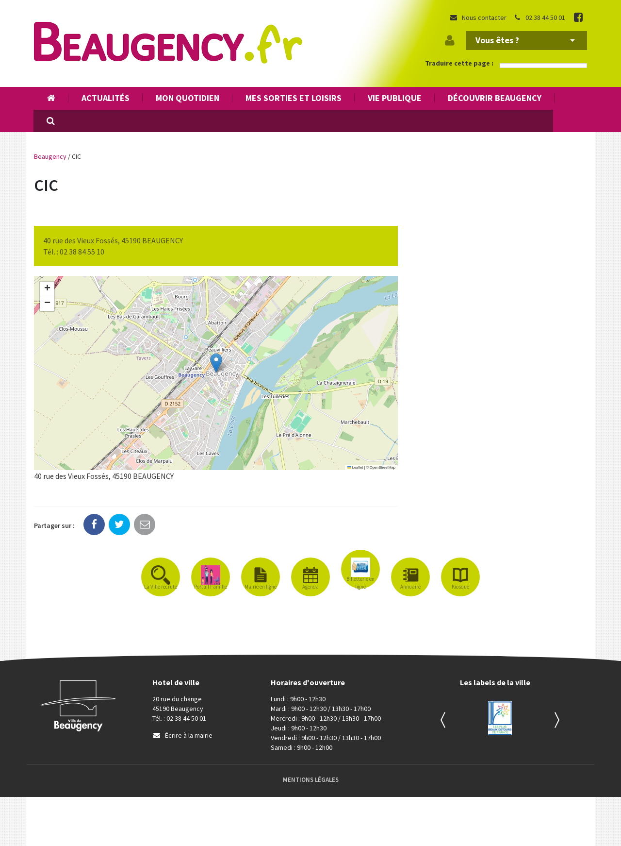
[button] (216, 363)
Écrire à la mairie (182, 735)
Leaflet (355, 467)
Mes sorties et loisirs (293, 97)
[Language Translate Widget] (543, 65)
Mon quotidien (187, 97)
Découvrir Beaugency (494, 97)
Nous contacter (478, 17)
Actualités (106, 97)
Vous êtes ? (525, 40)
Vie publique (395, 97)
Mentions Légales (311, 780)
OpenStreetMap (382, 467)
